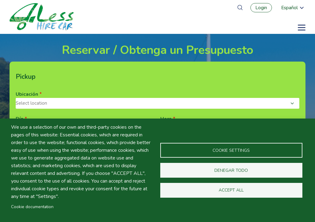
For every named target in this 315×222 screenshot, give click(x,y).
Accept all (231, 190)
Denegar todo (231, 170)
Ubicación (27, 94)
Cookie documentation (32, 207)
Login (261, 8)
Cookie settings (231, 150)
